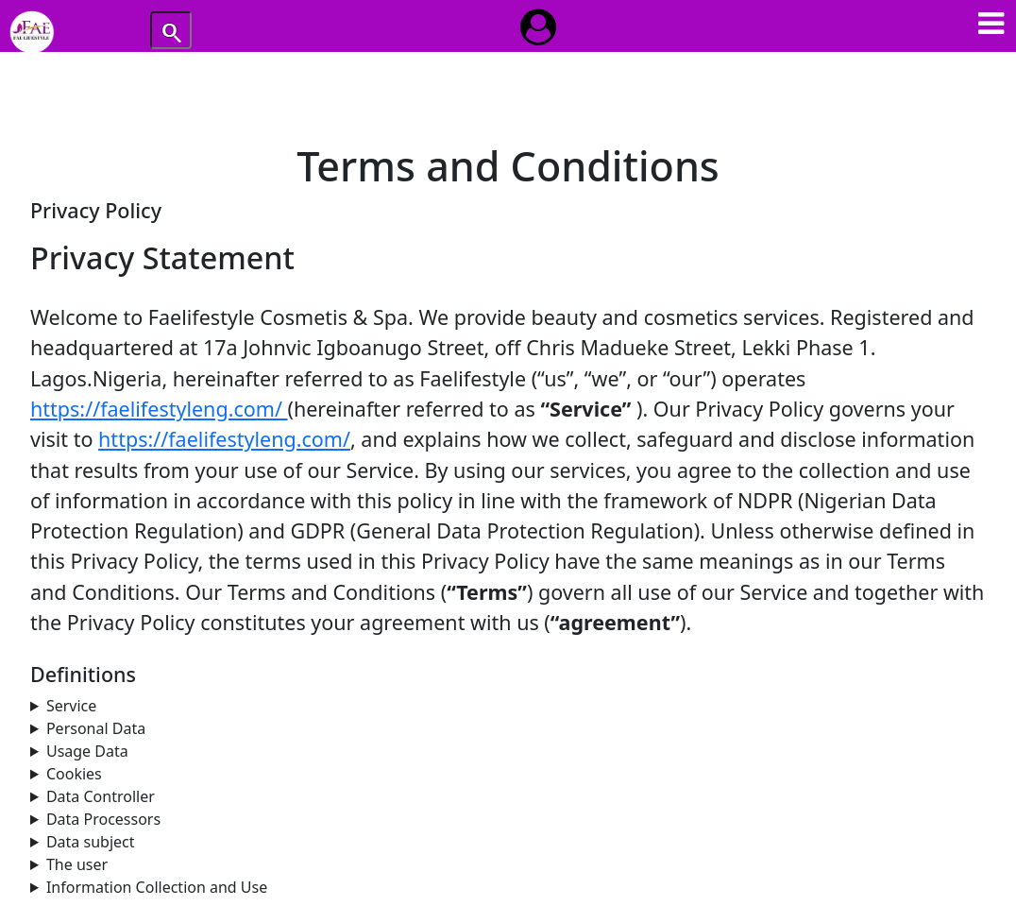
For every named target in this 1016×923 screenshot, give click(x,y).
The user (77, 864)
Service (71, 705)
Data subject (90, 841)
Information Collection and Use (156, 887)
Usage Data (87, 751)
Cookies (74, 773)
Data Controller (100, 796)
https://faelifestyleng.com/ (158, 408)
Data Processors (103, 819)
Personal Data (95, 728)
